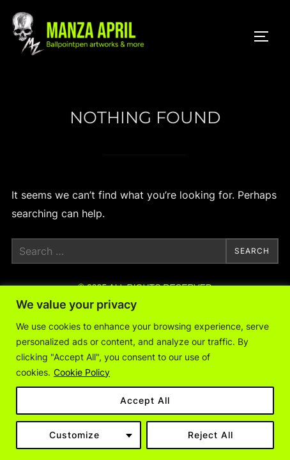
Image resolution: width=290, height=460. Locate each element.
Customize (74, 434)
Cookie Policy (82, 372)
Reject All (210, 434)
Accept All (145, 400)
